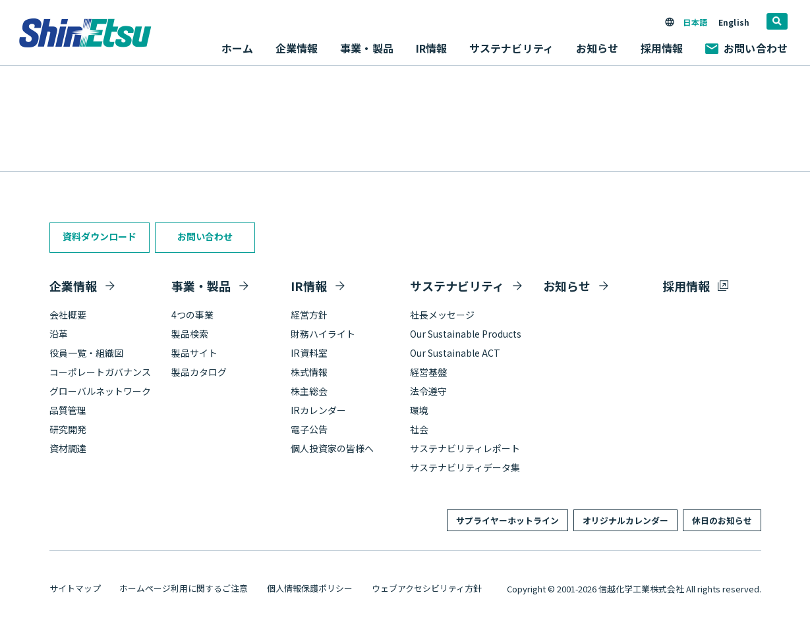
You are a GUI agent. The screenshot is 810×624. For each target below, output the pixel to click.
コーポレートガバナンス (100, 371)
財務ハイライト (323, 333)
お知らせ (597, 48)
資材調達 (67, 448)
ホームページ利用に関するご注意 (183, 588)
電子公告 (309, 429)
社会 (419, 429)
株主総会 (309, 391)
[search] (777, 21)
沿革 (58, 333)
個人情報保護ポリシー (310, 588)
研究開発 (67, 429)
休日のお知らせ (722, 520)
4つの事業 (192, 314)
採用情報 (662, 48)
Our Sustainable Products (465, 333)
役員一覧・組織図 (86, 352)
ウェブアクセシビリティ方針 (427, 588)
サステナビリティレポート (465, 448)
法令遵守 (428, 391)
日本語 (695, 22)
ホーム (237, 48)
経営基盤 (428, 371)
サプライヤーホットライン (507, 520)
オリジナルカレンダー (625, 520)
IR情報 (309, 285)
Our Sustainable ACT (455, 352)
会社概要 (67, 314)
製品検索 (189, 333)
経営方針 (309, 314)
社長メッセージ (442, 314)
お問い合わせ (746, 48)
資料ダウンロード (99, 236)
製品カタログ (199, 371)
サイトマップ (75, 588)
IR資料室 (309, 352)
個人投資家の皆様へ (332, 448)
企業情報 (73, 285)
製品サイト (194, 352)
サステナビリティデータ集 (465, 467)
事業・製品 (201, 285)
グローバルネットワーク (100, 391)
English (733, 22)
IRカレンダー (318, 410)
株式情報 (309, 371)
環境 (419, 410)
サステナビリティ (457, 285)
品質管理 (67, 410)
